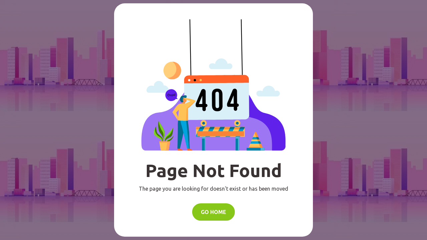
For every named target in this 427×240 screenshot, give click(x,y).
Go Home (213, 212)
